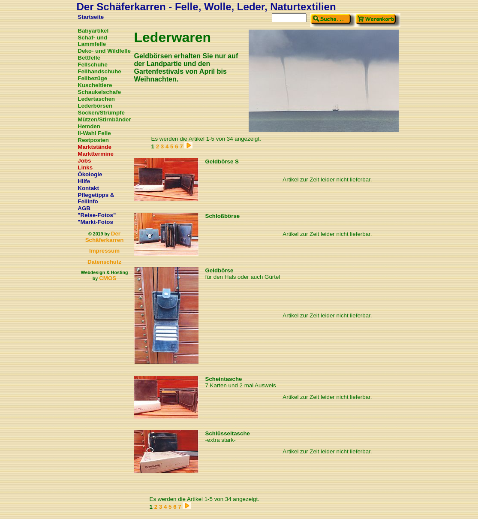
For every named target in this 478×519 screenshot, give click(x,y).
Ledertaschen (96, 99)
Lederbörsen (95, 106)
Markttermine (96, 154)
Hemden (89, 126)
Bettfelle (89, 57)
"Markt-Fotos (95, 222)
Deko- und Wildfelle (104, 51)
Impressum (104, 250)
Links (85, 167)
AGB (84, 208)
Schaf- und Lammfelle (92, 40)
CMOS (107, 278)
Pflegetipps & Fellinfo (96, 198)
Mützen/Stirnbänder (104, 119)
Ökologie (90, 174)
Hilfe (84, 181)
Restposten (93, 140)
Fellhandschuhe (99, 71)
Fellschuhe (93, 64)
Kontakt (88, 188)
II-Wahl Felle (94, 133)
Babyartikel (93, 30)
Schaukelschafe (99, 92)
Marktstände (94, 147)
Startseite (91, 17)
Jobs (84, 160)
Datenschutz (104, 262)
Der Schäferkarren (104, 236)
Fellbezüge (92, 78)
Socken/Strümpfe (101, 112)
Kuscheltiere (95, 85)
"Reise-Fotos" (97, 215)
